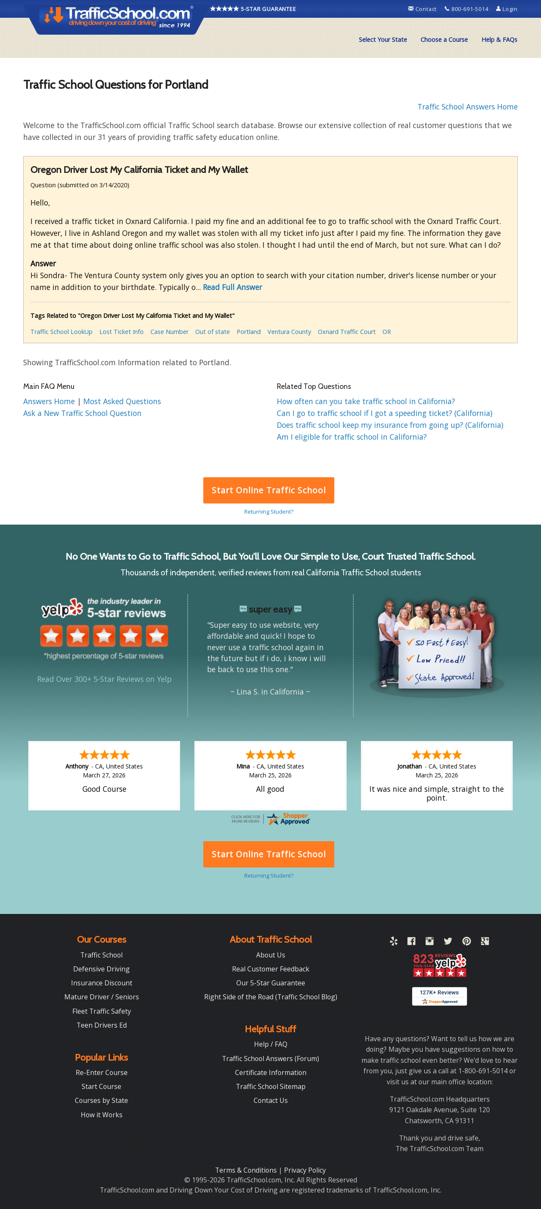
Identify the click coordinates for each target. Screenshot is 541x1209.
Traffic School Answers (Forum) (270, 1058)
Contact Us (271, 1100)
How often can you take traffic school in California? (366, 401)
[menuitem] (383, 39)
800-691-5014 (467, 9)
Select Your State (383, 40)
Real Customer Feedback (270, 969)
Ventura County (289, 332)
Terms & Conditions (247, 1170)
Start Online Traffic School (268, 490)
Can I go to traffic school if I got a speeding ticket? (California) (384, 413)
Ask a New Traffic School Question (82, 413)
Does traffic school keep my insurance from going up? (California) (390, 425)
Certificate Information (270, 1072)
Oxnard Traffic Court (347, 332)
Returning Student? (268, 511)
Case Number (169, 332)
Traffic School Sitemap (271, 1086)
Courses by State (101, 1100)
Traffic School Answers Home (468, 106)
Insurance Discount (101, 982)
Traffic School (101, 955)
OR (387, 332)
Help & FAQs (499, 40)
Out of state (212, 332)
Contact (423, 9)
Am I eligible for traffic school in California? (352, 437)
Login (507, 9)
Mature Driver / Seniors (101, 996)
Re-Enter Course (102, 1072)
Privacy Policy (305, 1170)
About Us (270, 955)
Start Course (101, 1086)
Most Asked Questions (122, 401)
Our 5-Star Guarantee (270, 982)
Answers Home (50, 401)
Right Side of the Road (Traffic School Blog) (270, 996)
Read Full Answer (232, 287)
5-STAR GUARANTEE (253, 9)
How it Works (102, 1114)
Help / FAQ (270, 1044)
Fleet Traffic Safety (101, 1011)
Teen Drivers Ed (102, 1025)
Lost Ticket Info (121, 332)
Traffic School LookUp (61, 332)
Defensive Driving (101, 969)
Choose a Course (444, 40)
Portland (249, 332)
